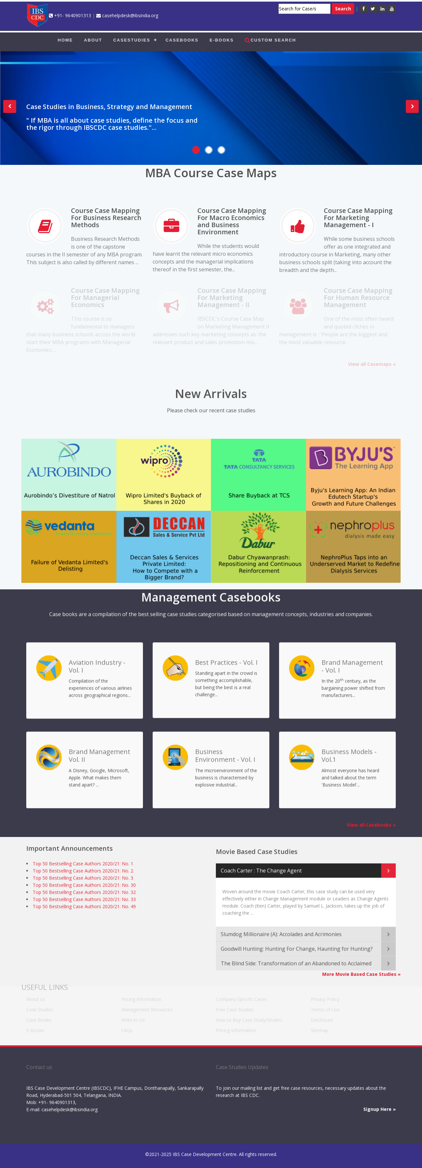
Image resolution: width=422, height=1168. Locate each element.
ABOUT (93, 40)
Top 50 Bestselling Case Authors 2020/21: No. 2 (83, 869)
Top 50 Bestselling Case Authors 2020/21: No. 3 (83, 876)
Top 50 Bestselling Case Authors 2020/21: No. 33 (84, 897)
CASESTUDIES (131, 40)
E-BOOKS (221, 40)
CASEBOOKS (182, 40)
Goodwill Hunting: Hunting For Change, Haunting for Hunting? (297, 943)
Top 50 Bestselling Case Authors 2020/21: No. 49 (84, 904)
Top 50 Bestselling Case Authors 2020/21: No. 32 (84, 890)
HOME (65, 40)
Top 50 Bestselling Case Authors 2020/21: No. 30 (84, 883)
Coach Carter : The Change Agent (261, 865)
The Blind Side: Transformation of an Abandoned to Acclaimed (296, 958)
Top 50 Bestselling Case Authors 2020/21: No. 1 (83, 861)
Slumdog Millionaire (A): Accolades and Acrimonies (281, 928)
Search (343, 9)
